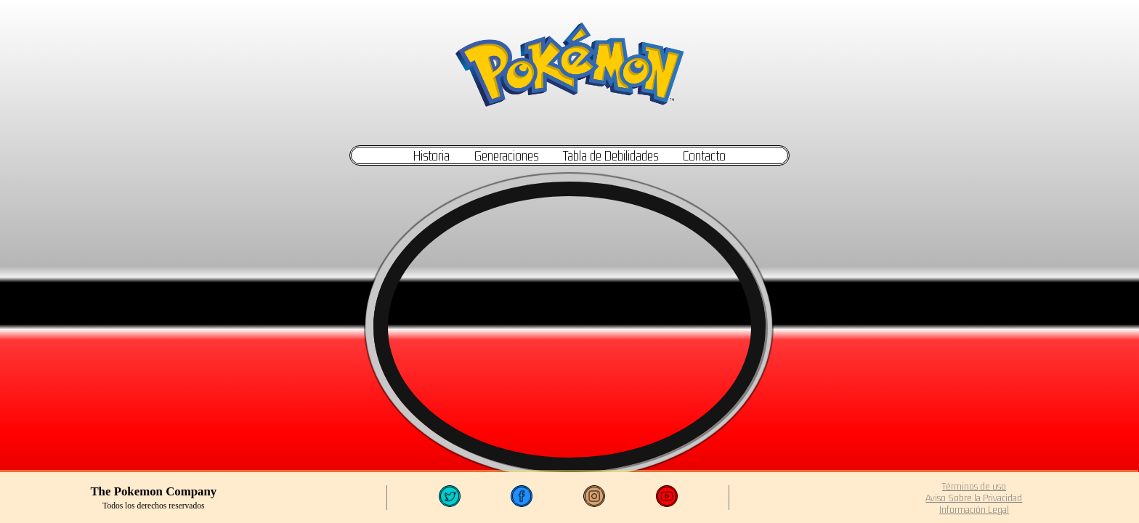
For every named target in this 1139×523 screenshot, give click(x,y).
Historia (431, 155)
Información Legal (974, 509)
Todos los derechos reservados (153, 505)
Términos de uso (974, 486)
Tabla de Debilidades (610, 155)
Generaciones (506, 155)
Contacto (704, 155)
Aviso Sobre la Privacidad (973, 497)
